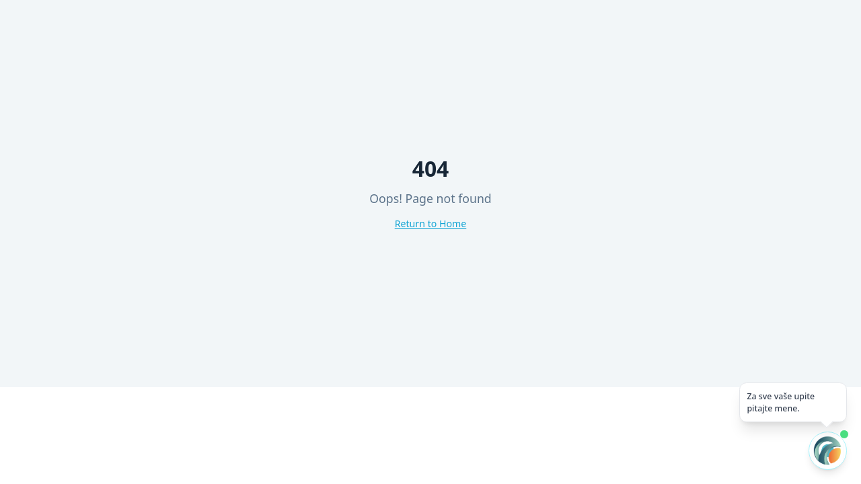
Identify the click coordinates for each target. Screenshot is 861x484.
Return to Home (431, 223)
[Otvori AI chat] (828, 451)
